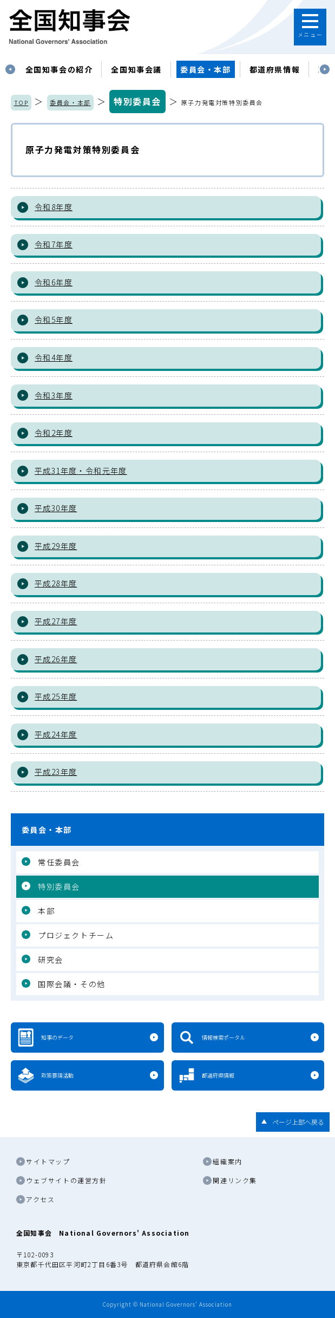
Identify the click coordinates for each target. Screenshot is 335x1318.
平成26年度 (56, 659)
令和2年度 (54, 432)
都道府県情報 (274, 69)
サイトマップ (48, 1161)
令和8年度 (54, 206)
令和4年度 (54, 357)
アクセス (40, 1199)
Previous (10, 69)
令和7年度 (54, 244)
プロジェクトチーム (76, 935)
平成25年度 (56, 696)
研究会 (50, 959)
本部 (46, 910)
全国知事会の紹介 (59, 69)
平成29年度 (56, 545)
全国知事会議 (136, 69)
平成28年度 (56, 583)
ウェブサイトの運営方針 (66, 1180)
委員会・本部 (205, 69)
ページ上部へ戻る (298, 1121)
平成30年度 (56, 508)
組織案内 (227, 1161)
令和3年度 (54, 395)
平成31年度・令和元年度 (81, 470)
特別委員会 (137, 101)
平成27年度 (56, 621)
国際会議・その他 (72, 983)
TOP (21, 102)
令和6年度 (54, 282)
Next (325, 69)
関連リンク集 (235, 1180)
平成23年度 (56, 771)
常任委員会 (59, 862)
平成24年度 (56, 734)
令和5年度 (54, 319)
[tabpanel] (59, 69)
